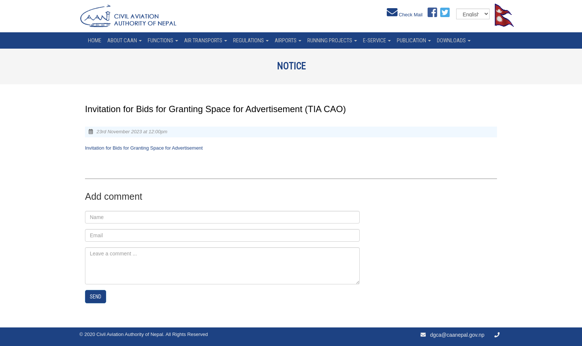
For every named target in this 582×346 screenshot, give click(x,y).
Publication (414, 40)
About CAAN (124, 40)
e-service (377, 40)
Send (95, 297)
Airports (288, 40)
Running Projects (332, 40)
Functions (163, 40)
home (94, 40)
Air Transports (205, 40)
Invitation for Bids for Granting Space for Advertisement (144, 148)
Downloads (454, 40)
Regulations (251, 40)
